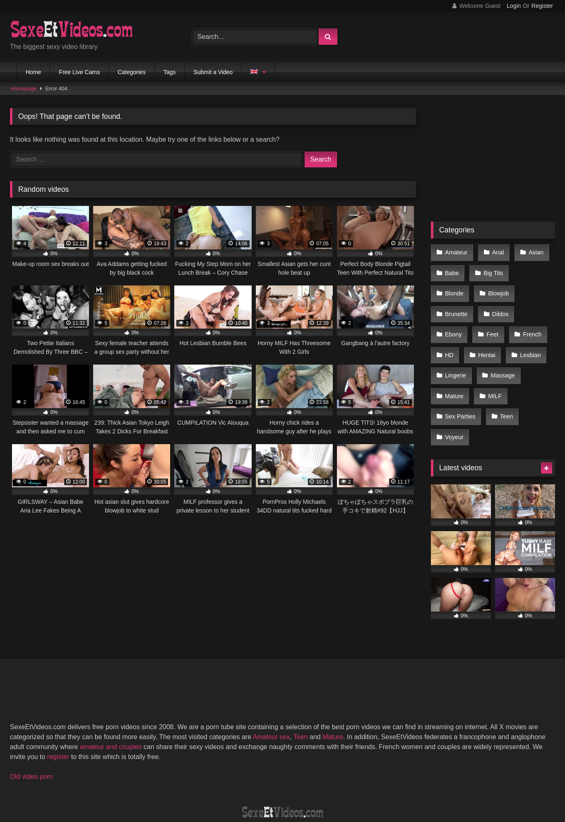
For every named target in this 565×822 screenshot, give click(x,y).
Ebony (492, 304)
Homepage (24, 88)
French (454, 321)
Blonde (533, 269)
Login (514, 5)
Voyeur (489, 391)
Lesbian (455, 339)
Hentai (526, 321)
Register (542, 5)
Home (33, 72)
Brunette (499, 286)
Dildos (453, 304)
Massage (457, 356)
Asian (531, 251)
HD (490, 321)
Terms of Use (286, 785)
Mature (500, 356)
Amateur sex (271, 689)
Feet (530, 304)
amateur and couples (111, 699)
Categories (132, 72)
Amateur (456, 251)
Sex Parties (496, 374)
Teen (451, 391)
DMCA (242, 785)
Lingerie (498, 339)
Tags (169, 72)
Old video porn (31, 729)
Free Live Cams (79, 72)
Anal (496, 251)
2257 (210, 785)
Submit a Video (213, 72)
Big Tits (491, 269)
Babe (452, 269)
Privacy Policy (342, 785)
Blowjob (455, 286)
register (58, 709)
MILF (451, 374)
